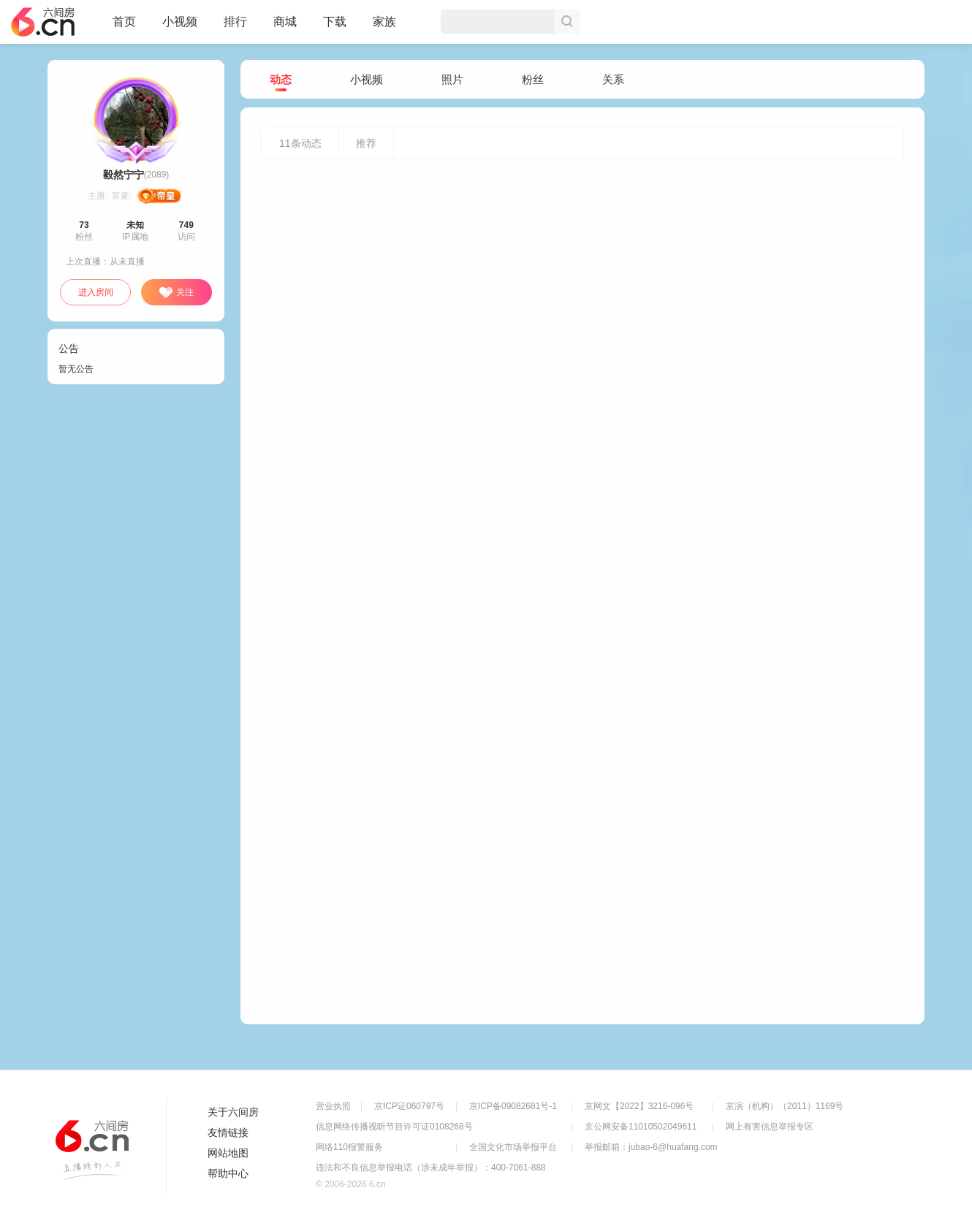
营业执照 (333, 1106)
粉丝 (533, 79)
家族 (384, 27)
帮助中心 (228, 1173)
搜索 (567, 22)
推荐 (366, 143)
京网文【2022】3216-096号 (639, 1106)
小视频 (179, 27)
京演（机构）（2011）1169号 (784, 1106)
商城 (285, 27)
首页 (124, 27)
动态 (281, 80)
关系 (613, 79)
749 (186, 225)
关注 (176, 293)
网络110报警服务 (349, 1147)
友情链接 (228, 1132)
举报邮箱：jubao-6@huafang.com (651, 1147)
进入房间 (95, 292)
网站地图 (228, 1153)
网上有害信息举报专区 (769, 1126)
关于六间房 (233, 1112)
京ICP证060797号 (409, 1106)
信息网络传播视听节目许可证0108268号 (394, 1126)
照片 (452, 79)
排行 (235, 21)
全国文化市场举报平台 (513, 1147)
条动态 (300, 143)
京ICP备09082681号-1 (513, 1106)
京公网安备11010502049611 (640, 1126)
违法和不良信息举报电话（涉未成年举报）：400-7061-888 (431, 1167)
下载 (334, 21)
